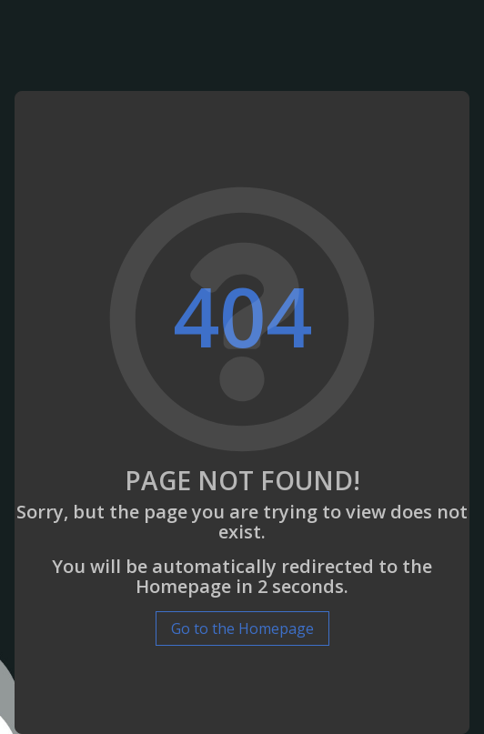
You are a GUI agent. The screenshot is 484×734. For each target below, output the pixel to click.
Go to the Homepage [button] (242, 628)
